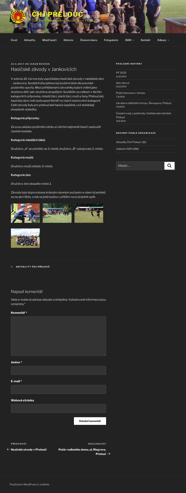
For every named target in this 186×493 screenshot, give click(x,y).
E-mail (16, 381)
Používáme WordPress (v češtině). (30, 484)
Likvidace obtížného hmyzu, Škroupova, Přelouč (144, 103)
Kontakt (145, 40)
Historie (68, 40)
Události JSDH (124, 148)
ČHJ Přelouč (58, 14)
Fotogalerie (111, 40)
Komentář (19, 312)
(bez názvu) (122, 82)
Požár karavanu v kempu (130, 92)
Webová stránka (22, 400)
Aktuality (29, 40)
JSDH (130, 40)
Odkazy (163, 40)
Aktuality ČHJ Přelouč (33, 266)
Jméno (16, 362)
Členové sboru (88, 40)
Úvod (14, 40)
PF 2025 (121, 72)
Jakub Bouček (40, 64)
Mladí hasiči (49, 40)
